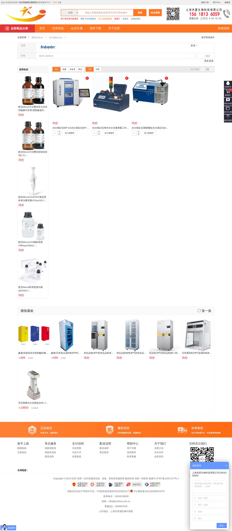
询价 (21, 115)
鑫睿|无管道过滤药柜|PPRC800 (66, 353)
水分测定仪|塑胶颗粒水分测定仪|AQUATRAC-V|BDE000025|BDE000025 (168, 128)
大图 (90, 69)
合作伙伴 (158, 452)
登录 (55, 2)
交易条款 (21, 452)
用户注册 (131, 448)
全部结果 (21, 37)
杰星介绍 (158, 448)
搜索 (140, 12)
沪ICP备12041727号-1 (167, 478)
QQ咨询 (228, 87)
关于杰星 (114, 28)
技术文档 (228, 112)
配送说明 (104, 448)
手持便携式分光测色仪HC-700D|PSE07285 (40, 403)
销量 (64, 69)
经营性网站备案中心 (79, 484)
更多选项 (208, 60)
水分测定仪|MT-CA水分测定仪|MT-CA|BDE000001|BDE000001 (84, 128)
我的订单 (205, 2)
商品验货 (104, 452)
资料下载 (95, 28)
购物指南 (223, 28)
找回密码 (131, 452)
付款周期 (76, 448)
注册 (59, 2)
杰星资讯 (158, 456)
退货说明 (49, 456)
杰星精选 (58, 28)
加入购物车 (70, 133)
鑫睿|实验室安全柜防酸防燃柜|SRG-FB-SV (39, 353)
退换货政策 (50, 448)
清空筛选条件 (208, 37)
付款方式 (76, 452)
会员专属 (76, 28)
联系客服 (131, 456)
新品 (80, 69)
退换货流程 (50, 452)
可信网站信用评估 (98, 484)
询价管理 (228, 103)
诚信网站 (134, 484)
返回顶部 (228, 120)
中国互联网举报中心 (152, 484)
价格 (72, 69)
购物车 (228, 95)
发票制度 (76, 456)
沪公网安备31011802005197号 (149, 491)
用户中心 (217, 2)
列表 (98, 69)
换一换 (204, 311)
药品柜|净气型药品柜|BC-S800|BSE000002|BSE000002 (177, 353)
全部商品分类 (16, 28)
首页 (42, 28)
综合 (56, 69)
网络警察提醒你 (116, 484)
